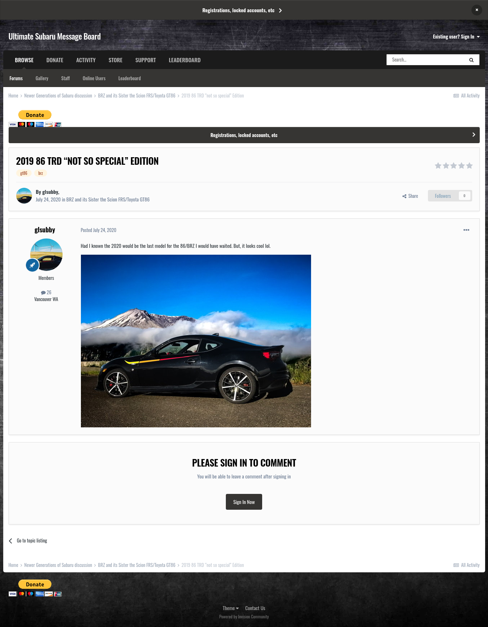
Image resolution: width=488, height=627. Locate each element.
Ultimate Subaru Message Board (55, 36)
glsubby (50, 191)
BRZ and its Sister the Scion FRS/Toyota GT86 (108, 199)
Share (410, 195)
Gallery (42, 78)
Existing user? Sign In (456, 36)
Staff (65, 78)
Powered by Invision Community (244, 616)
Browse (24, 62)
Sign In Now (244, 501)
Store (116, 59)
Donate (54, 59)
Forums (16, 78)
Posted (99, 229)
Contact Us (255, 608)
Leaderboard (129, 78)
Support (145, 59)
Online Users (94, 78)
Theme (231, 608)
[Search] (425, 59)
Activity (86, 59)
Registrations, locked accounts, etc (238, 10)
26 (46, 292)
